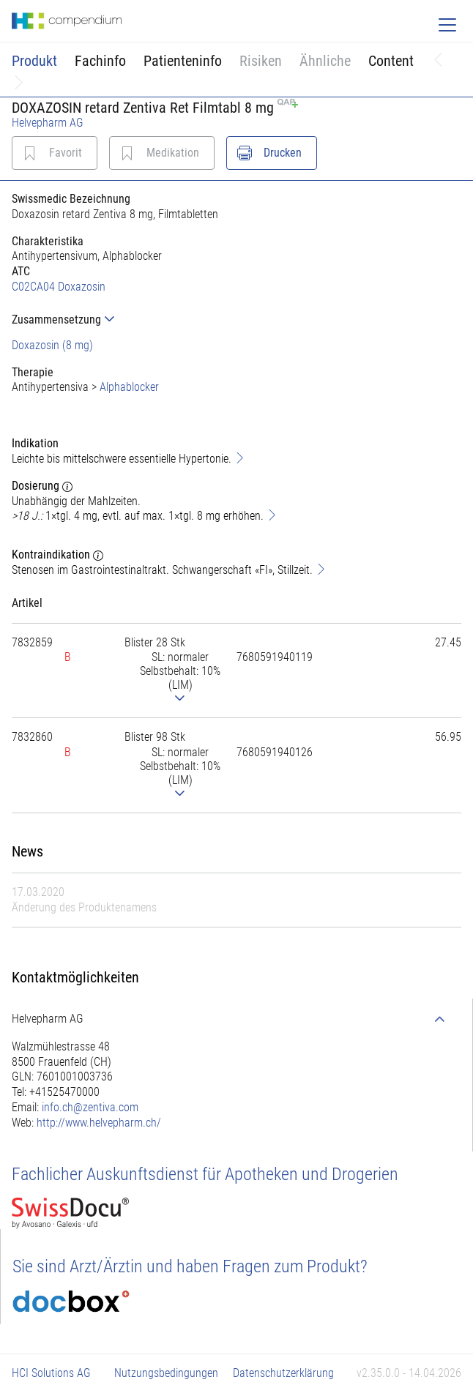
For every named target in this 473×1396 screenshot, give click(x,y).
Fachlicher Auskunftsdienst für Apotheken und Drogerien (205, 1174)
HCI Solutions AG (51, 1373)
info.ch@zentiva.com (90, 1107)
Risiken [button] (260, 61)
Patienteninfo (183, 61)
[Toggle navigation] (447, 25)
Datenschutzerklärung (283, 1373)
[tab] (236, 319)
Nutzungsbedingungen (166, 1373)
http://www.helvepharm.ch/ (99, 1123)
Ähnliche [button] (325, 61)
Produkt (34, 61)
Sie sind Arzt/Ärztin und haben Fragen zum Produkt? (190, 1266)
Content (391, 61)
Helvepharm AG (47, 123)
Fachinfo (100, 61)
